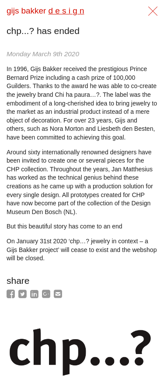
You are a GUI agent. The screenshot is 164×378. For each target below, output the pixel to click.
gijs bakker (45, 10)
